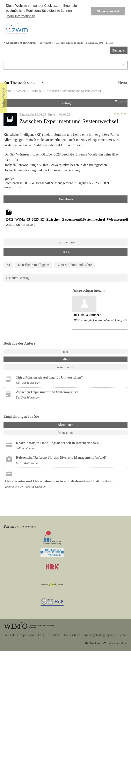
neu (65, 352)
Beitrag (65, 103)
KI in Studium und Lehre (74, 265)
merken (123, 101)
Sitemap (122, 635)
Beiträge (36, 90)
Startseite (9, 635)
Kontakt (54, 635)
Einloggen (118, 50)
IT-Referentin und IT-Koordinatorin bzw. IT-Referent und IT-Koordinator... (61, 481)
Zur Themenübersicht (21, 82)
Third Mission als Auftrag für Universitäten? (49, 377)
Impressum (27, 635)
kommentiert (65, 367)
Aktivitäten (76, 424)
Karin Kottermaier (28, 463)
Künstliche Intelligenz (33, 265)
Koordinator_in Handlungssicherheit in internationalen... (58, 443)
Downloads (65, 199)
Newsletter (45, 42)
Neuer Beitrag (19, 278)
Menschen (65, 433)
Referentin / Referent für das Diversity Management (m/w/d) (61, 457)
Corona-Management (69, 42)
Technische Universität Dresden (25, 486)
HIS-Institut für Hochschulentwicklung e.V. (100, 320)
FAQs (109, 42)
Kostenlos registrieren (21, 42)
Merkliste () (94, 42)
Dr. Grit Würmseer (86, 315)
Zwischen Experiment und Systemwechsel (47, 392)
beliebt (65, 359)
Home (7, 90)
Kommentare (65, 242)
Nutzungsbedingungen (98, 635)
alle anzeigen (27, 526)
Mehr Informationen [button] (21, 16)
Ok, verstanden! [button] (108, 11)
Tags (65, 252)
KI (8, 265)
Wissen (21, 90)
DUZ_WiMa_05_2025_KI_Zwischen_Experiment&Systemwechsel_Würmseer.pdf (67, 219)
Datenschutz (72, 635)
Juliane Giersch (26, 448)
